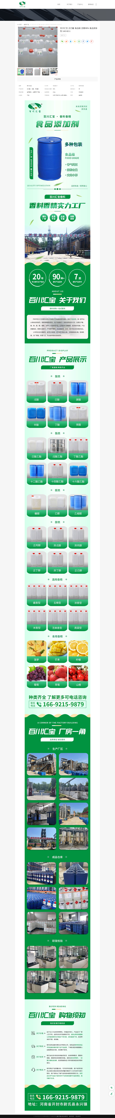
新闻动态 (91, 4)
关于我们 (69, 4)
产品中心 (80, 4)
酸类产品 (26, 24)
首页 (58, 4)
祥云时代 (78, 1116)
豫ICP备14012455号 (62, 1116)
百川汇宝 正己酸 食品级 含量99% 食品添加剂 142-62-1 (47, 24)
